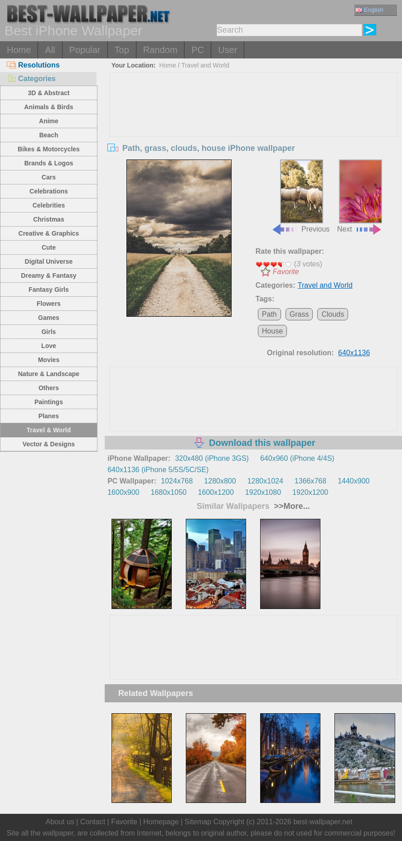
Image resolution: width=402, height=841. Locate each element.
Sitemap (197, 822)
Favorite (286, 272)
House (272, 331)
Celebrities (49, 205)
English (369, 9)
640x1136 (354, 353)
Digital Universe (49, 261)
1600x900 (123, 492)
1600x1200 (216, 492)
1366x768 (310, 481)
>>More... (290, 506)
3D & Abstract (48, 93)
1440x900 (353, 481)
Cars (49, 177)
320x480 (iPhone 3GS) (212, 458)
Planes (49, 416)
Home (19, 50)
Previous (300, 196)
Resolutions (33, 65)
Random (160, 50)
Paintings (48, 402)
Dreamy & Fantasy (48, 275)
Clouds (332, 314)
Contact (92, 822)
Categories (31, 78)
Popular (85, 50)
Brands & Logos (48, 163)
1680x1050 (168, 492)
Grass (299, 314)
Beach (48, 135)
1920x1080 (263, 492)
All (50, 50)
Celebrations (48, 191)
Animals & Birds (48, 107)
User (227, 50)
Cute (49, 247)
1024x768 (177, 481)
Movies (48, 359)
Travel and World (205, 65)
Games (48, 317)
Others (49, 388)
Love (48, 345)
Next (359, 196)
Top (122, 50)
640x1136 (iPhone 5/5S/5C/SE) (157, 470)
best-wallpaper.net (322, 822)
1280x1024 (265, 481)
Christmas (48, 219)
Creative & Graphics (49, 233)
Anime (48, 121)
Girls (48, 331)
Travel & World (49, 430)
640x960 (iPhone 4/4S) (297, 458)
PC (197, 50)
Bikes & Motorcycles (49, 149)
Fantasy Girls (49, 289)
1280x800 (220, 481)
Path (269, 314)
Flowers (49, 303)
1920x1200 (310, 492)
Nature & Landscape (48, 373)
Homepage (161, 822)
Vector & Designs (49, 444)
